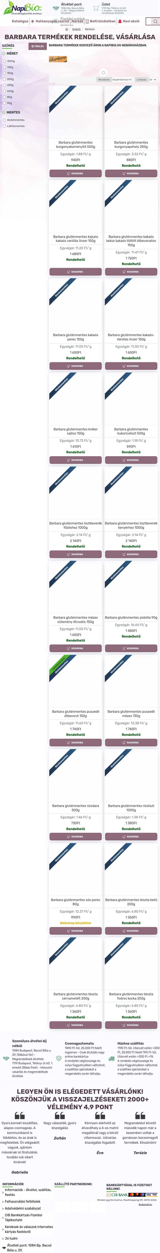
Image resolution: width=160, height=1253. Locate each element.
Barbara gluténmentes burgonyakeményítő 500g (75, 145)
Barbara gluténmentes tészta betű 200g (131, 902)
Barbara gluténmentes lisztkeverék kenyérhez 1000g (131, 525)
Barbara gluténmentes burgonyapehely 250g (131, 145)
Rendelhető (75, 166)
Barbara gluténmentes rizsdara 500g (75, 808)
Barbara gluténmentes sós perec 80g (75, 902)
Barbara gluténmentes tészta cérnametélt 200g (76, 996)
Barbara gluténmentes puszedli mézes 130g (131, 714)
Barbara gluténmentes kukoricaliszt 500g (131, 431)
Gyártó (76, 29)
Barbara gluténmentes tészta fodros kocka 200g (131, 996)
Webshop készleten (75, 923)
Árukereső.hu (145, 1204)
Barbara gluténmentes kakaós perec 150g (75, 337)
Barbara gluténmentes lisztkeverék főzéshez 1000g (75, 525)
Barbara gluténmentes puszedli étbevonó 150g (75, 714)
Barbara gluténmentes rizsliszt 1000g (131, 808)
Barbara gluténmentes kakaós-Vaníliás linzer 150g (131, 337)
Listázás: (142, 79)
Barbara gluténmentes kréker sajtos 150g (76, 431)
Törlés (39, 46)
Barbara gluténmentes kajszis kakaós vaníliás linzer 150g (75, 239)
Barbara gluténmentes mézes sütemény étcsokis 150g (75, 620)
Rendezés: (90, 79)
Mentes (13, 112)
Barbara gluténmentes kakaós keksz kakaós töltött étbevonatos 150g (131, 241)
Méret (12, 53)
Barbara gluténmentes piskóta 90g (131, 617)
